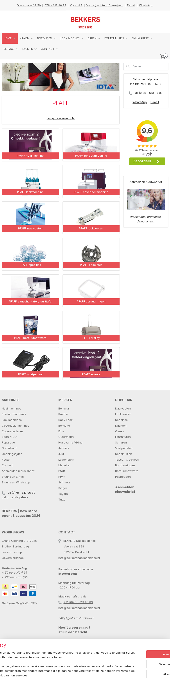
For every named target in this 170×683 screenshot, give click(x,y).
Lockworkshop (12, 552)
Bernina (63, 408)
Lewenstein (66, 459)
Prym (61, 476)
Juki (61, 454)
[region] (56, 662)
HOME (10, 38)
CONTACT (50, 49)
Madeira (64, 465)
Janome (63, 448)
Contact (7, 465)
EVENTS (29, 49)
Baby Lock (65, 420)
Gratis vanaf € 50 (29, 5)
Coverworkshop (13, 558)
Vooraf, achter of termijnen (104, 5)
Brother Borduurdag (15, 546)
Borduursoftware (126, 471)
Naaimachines (11, 408)
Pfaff (61, 471)
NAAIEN (27, 38)
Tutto (61, 499)
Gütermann (66, 436)
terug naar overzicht (61, 118)
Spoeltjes (121, 420)
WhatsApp (146, 5)
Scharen (121, 442)
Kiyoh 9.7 (76, 5)
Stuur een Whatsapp (16, 482)
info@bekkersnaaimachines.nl (79, 558)
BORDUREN (46, 38)
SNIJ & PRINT (142, 38)
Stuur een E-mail (13, 476)
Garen (119, 431)
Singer (62, 488)
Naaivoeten (123, 408)
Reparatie (8, 442)
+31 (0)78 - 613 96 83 (148, 93)
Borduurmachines (14, 414)
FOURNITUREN (116, 38)
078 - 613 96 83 (55, 5)
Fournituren (123, 436)
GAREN (94, 38)
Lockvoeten (123, 414)
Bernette (64, 425)
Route (6, 459)
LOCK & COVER (72, 38)
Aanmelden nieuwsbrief (145, 182)
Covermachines (12, 431)
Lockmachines (12, 420)
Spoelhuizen (123, 454)
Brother (63, 414)
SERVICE (11, 49)
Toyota (63, 493)
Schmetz (64, 482)
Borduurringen (125, 465)
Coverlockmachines (15, 425)
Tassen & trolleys (127, 459)
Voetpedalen (123, 448)
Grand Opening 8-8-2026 (19, 540)
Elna (61, 431)
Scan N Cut (9, 436)
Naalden (121, 425)
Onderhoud (9, 448)
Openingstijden (12, 454)
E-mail (131, 5)
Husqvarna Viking (70, 442)
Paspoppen (123, 476)
